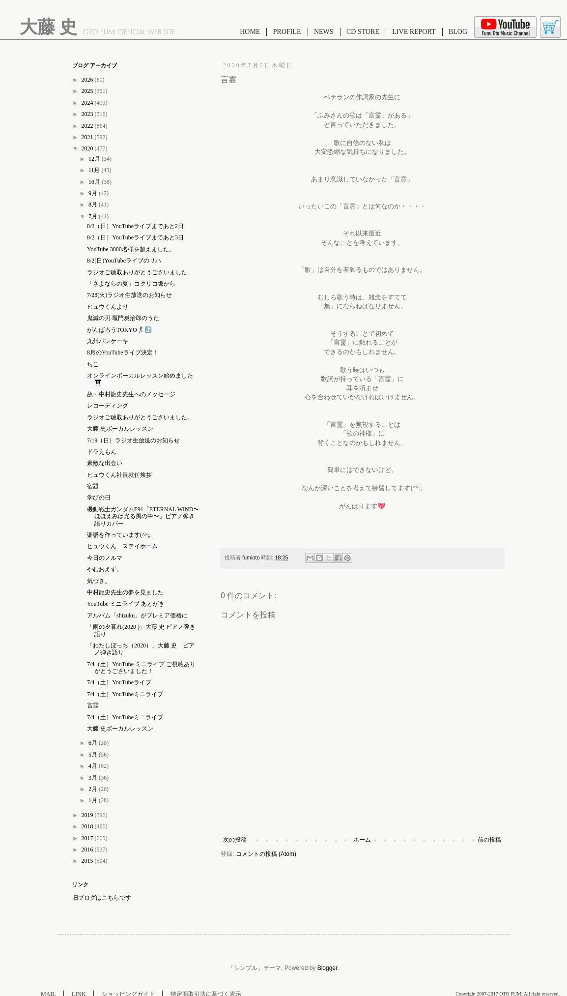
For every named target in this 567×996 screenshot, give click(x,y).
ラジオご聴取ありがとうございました (137, 272)
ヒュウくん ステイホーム (122, 546)
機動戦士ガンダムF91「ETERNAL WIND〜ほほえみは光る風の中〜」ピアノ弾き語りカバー (143, 516)
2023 (88, 114)
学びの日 (99, 497)
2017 (88, 838)
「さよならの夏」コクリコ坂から (131, 283)
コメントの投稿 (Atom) (266, 853)
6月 (93, 742)
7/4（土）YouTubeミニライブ (125, 694)
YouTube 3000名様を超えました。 (131, 249)
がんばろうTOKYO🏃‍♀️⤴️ (119, 329)
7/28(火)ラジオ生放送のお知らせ (129, 295)
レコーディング (107, 405)
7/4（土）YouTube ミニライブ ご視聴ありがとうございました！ (141, 667)
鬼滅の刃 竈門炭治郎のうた (123, 318)
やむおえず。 (104, 569)
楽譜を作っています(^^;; (119, 534)
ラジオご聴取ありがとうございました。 (140, 417)
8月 (93, 204)
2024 (88, 102)
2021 (88, 137)
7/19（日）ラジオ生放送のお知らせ (133, 440)
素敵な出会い (104, 463)
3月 (93, 777)
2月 (93, 789)
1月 (93, 800)
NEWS (324, 31)
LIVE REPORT (413, 31)
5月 (93, 754)
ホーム (362, 839)
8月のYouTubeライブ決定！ (123, 352)
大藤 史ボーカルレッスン (120, 428)
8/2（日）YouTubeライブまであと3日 (135, 237)
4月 (93, 765)
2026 (88, 79)
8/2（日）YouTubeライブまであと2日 (135, 226)
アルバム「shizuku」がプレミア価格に (137, 615)
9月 (93, 193)
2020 (88, 148)
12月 (95, 158)
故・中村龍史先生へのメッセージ (131, 394)
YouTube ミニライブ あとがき (126, 603)
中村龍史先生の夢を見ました (125, 592)
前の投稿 (489, 839)
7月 (93, 216)
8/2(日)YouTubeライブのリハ (124, 260)
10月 (95, 181)
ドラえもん (101, 451)
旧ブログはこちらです (101, 897)
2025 (88, 91)
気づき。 (99, 581)
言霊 (93, 705)
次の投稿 (235, 839)
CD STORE (362, 31)
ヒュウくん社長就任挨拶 (119, 474)
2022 (88, 125)
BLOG (458, 31)
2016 (88, 849)
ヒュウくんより (107, 306)
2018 (88, 826)
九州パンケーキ (107, 341)
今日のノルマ (104, 558)
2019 (88, 815)
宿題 (93, 486)
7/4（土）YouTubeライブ (119, 682)
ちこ (93, 364)
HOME (250, 31)
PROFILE (287, 31)
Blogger (327, 968)
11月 (95, 170)
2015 (88, 860)
